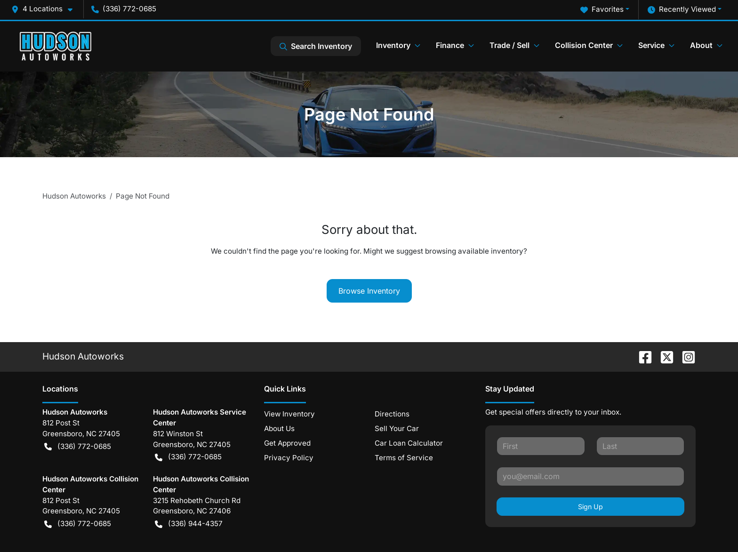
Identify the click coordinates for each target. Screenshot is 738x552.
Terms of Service (404, 457)
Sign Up (590, 507)
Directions (392, 413)
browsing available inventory (474, 251)
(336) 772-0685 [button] (123, 8)
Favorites (602, 9)
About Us (279, 428)
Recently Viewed (682, 9)
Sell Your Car (397, 428)
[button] (46, 9)
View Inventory (289, 413)
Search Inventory (316, 46)
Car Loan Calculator (409, 443)
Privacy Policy (288, 457)
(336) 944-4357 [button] (189, 524)
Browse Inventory (369, 291)
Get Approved (287, 443)
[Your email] (590, 476)
